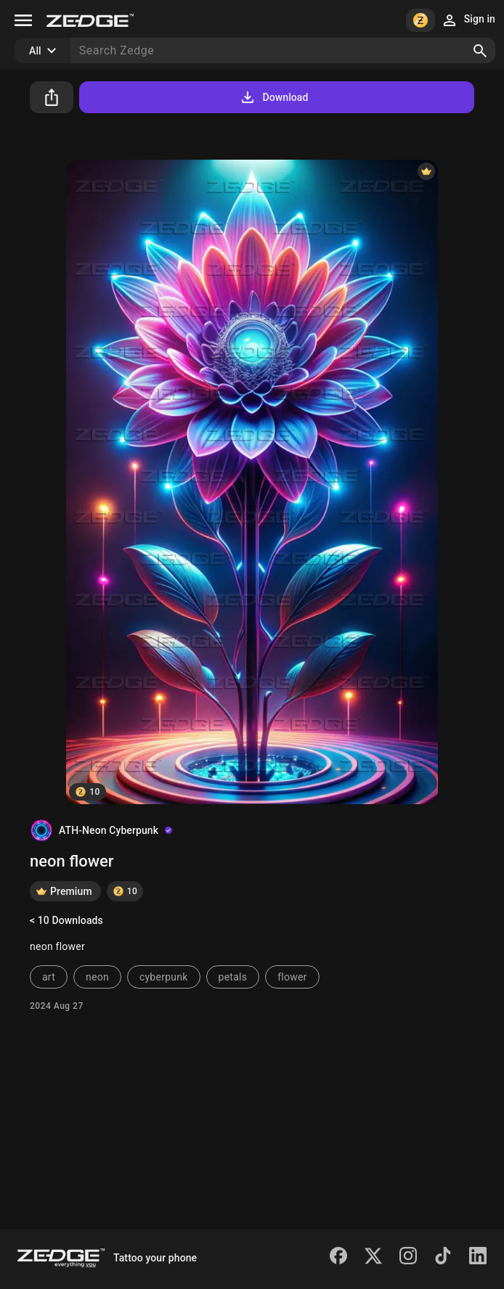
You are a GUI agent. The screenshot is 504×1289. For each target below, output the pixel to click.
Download (273, 97)
